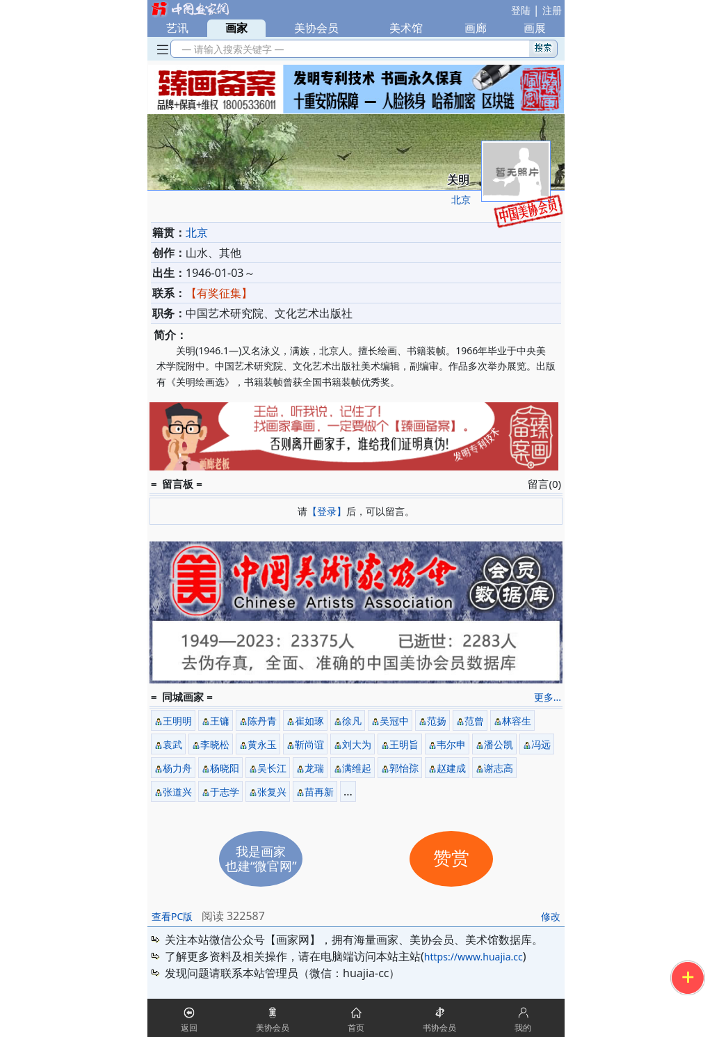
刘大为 (356, 744)
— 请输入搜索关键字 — (230, 49)
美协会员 (316, 27)
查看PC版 (172, 916)
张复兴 (271, 791)
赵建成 (451, 768)
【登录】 (326, 511)
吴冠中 (394, 720)
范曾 (474, 720)
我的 (523, 1028)
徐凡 (352, 720)
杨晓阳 (224, 768)
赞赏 (451, 858)
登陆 (521, 10)
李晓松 (214, 744)
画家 (236, 27)
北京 (461, 199)
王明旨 (404, 744)
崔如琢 (309, 720)
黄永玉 (262, 744)
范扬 (436, 720)
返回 (189, 1028)
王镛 (219, 720)
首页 (356, 1028)
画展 (535, 27)
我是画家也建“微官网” (261, 858)
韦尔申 (451, 744)
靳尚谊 (309, 744)
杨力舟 (177, 768)
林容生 (516, 720)
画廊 (475, 27)
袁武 (172, 744)
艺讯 (177, 27)
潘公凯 (498, 744)
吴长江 (271, 768)
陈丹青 (262, 720)
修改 (550, 916)
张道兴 (177, 791)
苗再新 (319, 791)
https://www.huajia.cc (473, 956)
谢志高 (498, 768)
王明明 (177, 720)
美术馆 (406, 27)
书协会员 (439, 1028)
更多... (547, 697)
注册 (552, 10)
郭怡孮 (404, 768)
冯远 (541, 744)
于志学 (224, 791)
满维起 (356, 768)
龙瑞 (314, 768)
